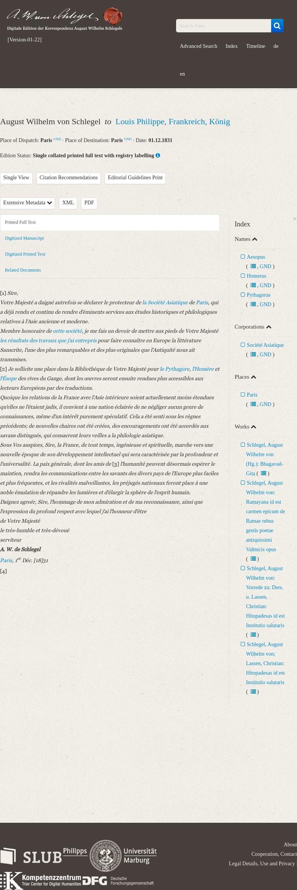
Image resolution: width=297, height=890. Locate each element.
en (182, 74)
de (275, 46)
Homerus (256, 276)
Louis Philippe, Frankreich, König (173, 121)
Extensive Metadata (27, 203)
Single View (16, 177)
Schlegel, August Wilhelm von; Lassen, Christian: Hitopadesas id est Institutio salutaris (265, 663)
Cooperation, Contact (274, 854)
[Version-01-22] (24, 40)
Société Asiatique (265, 345)
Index (232, 46)
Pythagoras (258, 295)
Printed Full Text (20, 222)
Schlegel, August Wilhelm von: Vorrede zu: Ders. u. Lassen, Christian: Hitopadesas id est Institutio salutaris (265, 597)
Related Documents (23, 270)
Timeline (255, 46)
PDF (89, 203)
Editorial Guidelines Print (135, 177)
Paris (252, 395)
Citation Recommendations (69, 177)
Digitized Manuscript (24, 238)
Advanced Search (198, 46)
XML (68, 203)
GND (57, 139)
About (290, 844)
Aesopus (256, 257)
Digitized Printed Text (25, 254)
